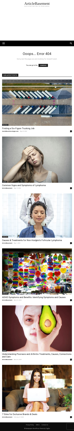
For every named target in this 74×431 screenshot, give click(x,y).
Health (4, 182)
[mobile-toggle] (3, 43)
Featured (5, 236)
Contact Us (45, 425)
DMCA (38, 425)
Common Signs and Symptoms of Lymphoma (24, 185)
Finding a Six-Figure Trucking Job (18, 128)
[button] (71, 43)
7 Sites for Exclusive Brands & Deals (19, 414)
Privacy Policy (30, 425)
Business (5, 125)
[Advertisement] (37, 25)
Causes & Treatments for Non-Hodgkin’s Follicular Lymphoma (32, 240)
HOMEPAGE (43, 65)
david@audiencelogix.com (10, 131)
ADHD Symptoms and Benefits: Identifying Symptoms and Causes (34, 297)
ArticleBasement (7, 188)
